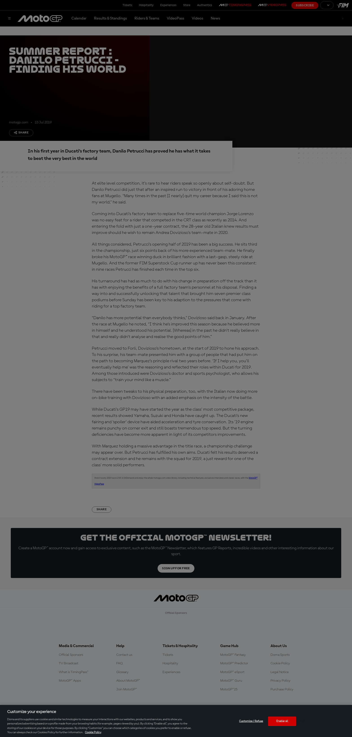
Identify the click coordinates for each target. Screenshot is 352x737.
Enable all (282, 721)
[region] (176, 721)
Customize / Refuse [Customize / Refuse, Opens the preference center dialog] (251, 721)
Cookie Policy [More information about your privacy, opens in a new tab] (93, 732)
